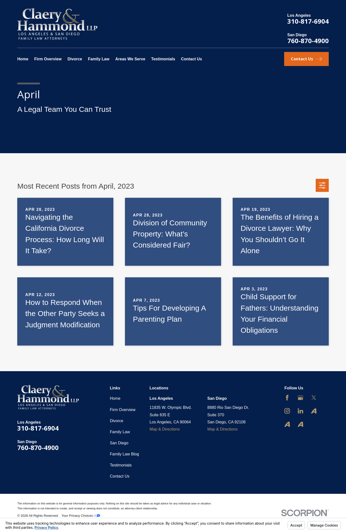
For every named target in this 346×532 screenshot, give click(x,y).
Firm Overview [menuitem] (48, 59)
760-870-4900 (308, 40)
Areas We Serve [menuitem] (130, 59)
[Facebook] (287, 397)
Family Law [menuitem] (98, 59)
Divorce (116, 420)
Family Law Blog (124, 454)
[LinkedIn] (300, 411)
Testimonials (121, 465)
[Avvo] (314, 411)
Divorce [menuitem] (75, 59)
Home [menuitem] (22, 59)
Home (115, 398)
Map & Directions (165, 429)
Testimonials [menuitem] (163, 59)
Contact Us (120, 476)
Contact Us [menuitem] (191, 59)
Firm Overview (123, 409)
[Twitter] (314, 397)
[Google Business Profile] (300, 397)
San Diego (119, 443)
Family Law (120, 432)
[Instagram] (287, 411)
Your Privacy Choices (80, 515)
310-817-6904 (308, 21)
